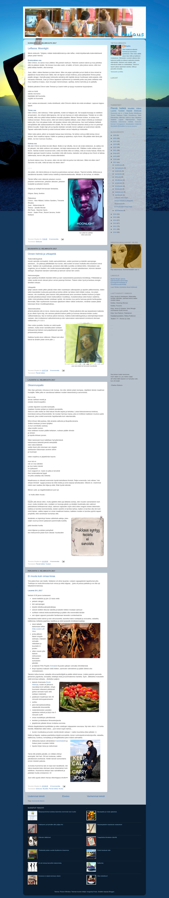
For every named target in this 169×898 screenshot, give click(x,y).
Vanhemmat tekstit (96, 796)
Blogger (111, 891)
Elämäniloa (114, 117)
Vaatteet (113, 119)
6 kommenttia (53, 239)
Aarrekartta (114, 126)
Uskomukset (122, 122)
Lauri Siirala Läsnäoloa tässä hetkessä (124, 287)
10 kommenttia (55, 786)
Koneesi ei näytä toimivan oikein (50, 876)
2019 (115, 156)
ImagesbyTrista (92, 891)
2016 (115, 214)
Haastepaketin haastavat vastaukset (109, 824)
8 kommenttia (54, 370)
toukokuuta (119, 186)
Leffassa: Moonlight (38, 48)
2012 (115, 226)
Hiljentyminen (130, 119)
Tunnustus (138, 122)
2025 (115, 138)
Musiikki (45, 788)
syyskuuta (118, 174)
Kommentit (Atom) (38, 801)
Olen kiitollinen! (102, 876)
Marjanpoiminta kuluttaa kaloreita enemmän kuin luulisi (57, 812)
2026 (115, 135)
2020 (115, 153)
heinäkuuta (119, 180)
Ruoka (61, 788)
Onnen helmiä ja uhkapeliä (42, 254)
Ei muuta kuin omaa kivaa (41, 576)
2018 (115, 159)
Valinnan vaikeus (125, 117)
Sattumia (100, 863)
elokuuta (118, 177)
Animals (53, 666)
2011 (115, 229)
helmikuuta (119, 195)
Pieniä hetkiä (40, 373)
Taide (139, 115)
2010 (115, 232)
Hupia (139, 119)
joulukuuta (118, 165)
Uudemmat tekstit (36, 796)
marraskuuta (119, 168)
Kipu (133, 117)
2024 (115, 141)
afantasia (134, 126)
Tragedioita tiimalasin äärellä (107, 837)
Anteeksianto (130, 124)
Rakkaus (120, 115)
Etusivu (65, 796)
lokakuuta (118, 171)
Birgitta (127, 46)
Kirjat (126, 113)
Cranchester (59, 741)
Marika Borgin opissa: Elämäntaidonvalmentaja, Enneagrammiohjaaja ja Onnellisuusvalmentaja (119, 281)
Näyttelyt (138, 117)
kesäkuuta (118, 183)
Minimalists (121, 126)
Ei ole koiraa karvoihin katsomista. (50, 863)
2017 (115, 162)
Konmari (113, 124)
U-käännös (138, 124)
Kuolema (114, 122)
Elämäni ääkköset (45, 837)
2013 (115, 223)
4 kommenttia (54, 561)
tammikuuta (119, 210)
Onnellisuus (132, 115)
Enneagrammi (120, 124)
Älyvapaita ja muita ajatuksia (107, 812)
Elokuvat (39, 241)
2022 (115, 147)
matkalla (130, 122)
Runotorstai (128, 126)
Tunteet (48, 564)
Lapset (121, 119)
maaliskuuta (119, 192)
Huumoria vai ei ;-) (117, 113)
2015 (115, 217)
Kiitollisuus (137, 113)
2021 (115, 150)
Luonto (113, 111)
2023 (115, 144)
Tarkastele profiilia (117, 72)
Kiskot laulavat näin (104, 850)
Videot (138, 108)
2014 (115, 220)
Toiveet (113, 115)
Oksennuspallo (36, 385)
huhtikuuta (118, 189)
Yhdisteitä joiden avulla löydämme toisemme (54, 850)
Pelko (125, 115)
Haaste (129, 111)
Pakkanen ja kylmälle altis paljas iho (51, 824)
